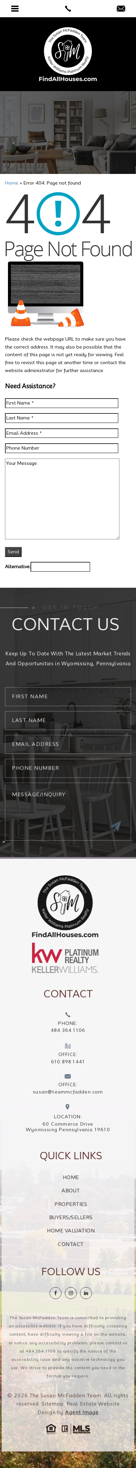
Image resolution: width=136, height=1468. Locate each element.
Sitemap (52, 1421)
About (87, 1191)
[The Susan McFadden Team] (68, 54)
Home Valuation (87, 1231)
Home (88, 1177)
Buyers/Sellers (87, 1218)
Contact (87, 1244)
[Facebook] (72, 1293)
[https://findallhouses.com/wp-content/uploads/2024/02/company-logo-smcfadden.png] (48, 906)
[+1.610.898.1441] (68, 1071)
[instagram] (88, 1293)
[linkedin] (103, 1293)
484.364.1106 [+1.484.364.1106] (41, 1367)
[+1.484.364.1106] (68, 1040)
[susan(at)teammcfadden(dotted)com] (121, 9)
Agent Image (82, 1429)
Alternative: (18, 566)
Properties (87, 1204)
